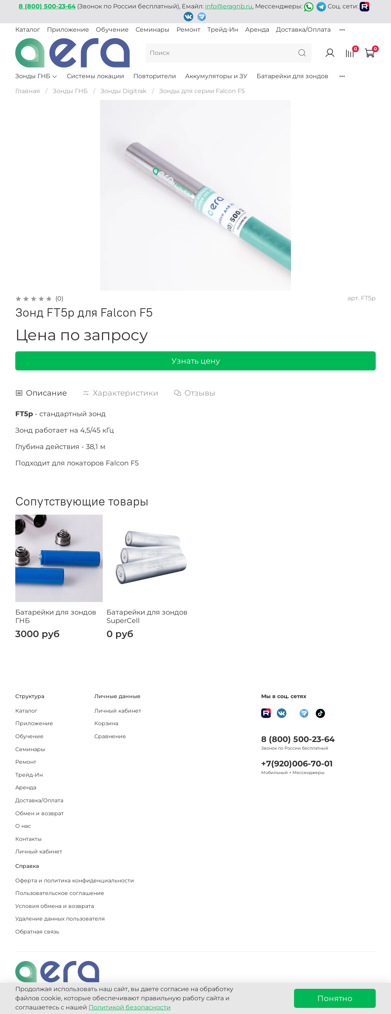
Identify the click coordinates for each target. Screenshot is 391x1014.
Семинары (153, 29)
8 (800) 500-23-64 (297, 739)
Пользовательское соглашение (59, 893)
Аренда (257, 29)
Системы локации (95, 76)
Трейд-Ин (222, 29)
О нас (23, 825)
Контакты (28, 838)
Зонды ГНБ (36, 76)
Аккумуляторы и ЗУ (216, 76)
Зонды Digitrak (123, 91)
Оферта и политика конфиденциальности (74, 880)
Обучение (112, 29)
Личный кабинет (38, 851)
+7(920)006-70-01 (297, 763)
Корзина (106, 723)
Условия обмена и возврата (54, 906)
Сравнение (110, 736)
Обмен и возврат (39, 813)
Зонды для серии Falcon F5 (202, 91)
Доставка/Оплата (303, 29)
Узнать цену (195, 360)
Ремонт (188, 29)
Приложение (68, 29)
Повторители (154, 76)
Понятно (334, 998)
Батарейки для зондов (292, 76)
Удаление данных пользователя (60, 918)
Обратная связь (37, 931)
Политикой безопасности (130, 1007)
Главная (27, 91)
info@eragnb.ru (228, 6)
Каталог (27, 29)
